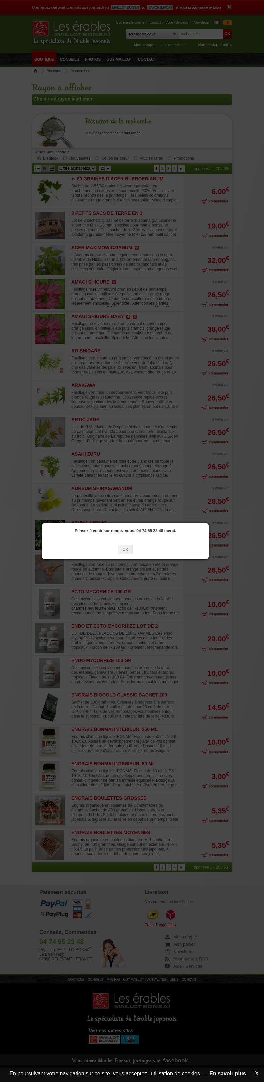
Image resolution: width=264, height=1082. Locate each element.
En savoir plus (227, 1073)
